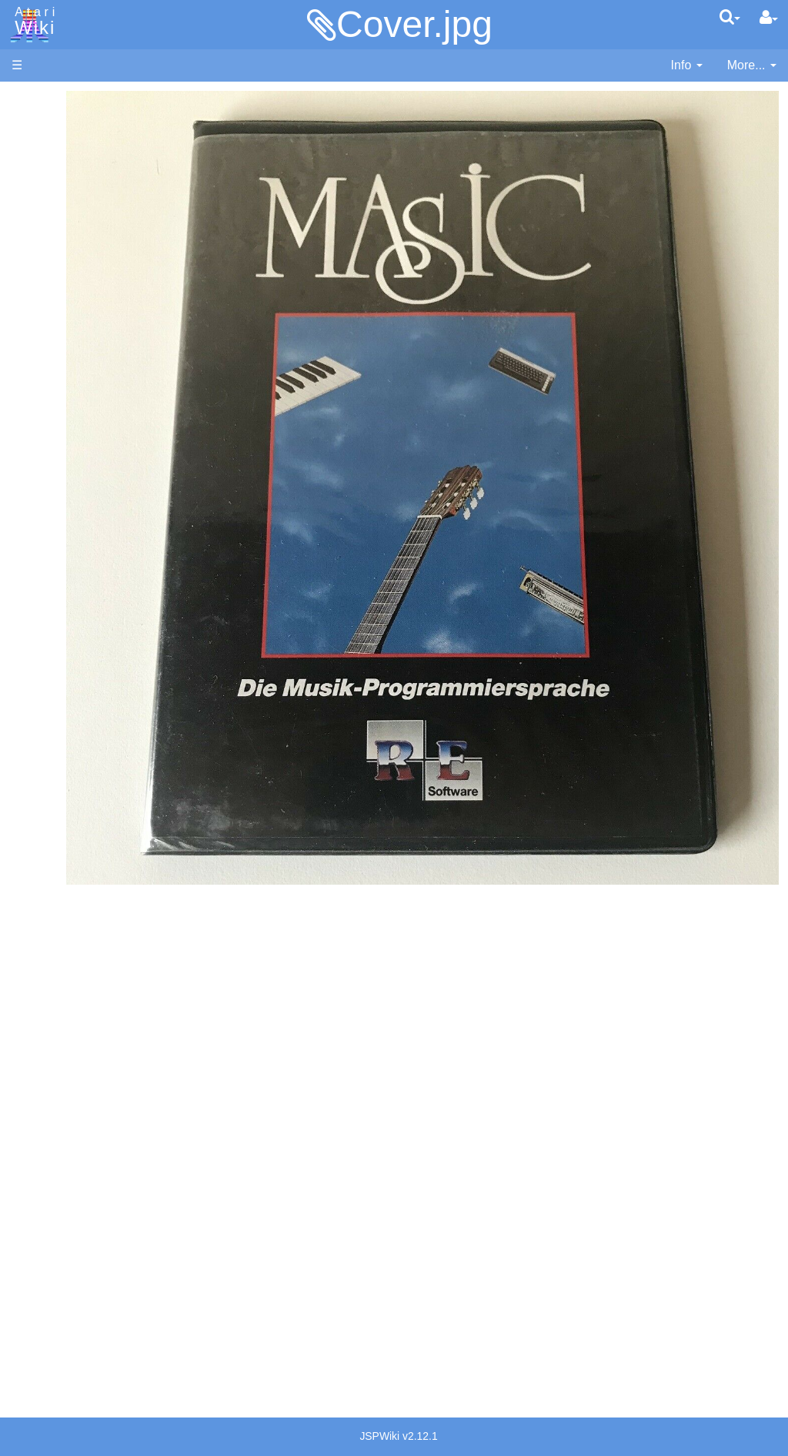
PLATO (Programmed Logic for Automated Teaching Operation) (70, 951)
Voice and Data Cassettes (82, 820)
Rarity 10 (36, 1275)
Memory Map (47, 202)
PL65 (56, 587)
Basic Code (73, 754)
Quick (58, 605)
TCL (53, 623)
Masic (58, 535)
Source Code (78, 719)
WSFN (60, 641)
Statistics (36, 1293)
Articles (32, 98)
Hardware (38, 125)
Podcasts (37, 994)
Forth (56, 447)
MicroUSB (39, 255)
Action (59, 376)
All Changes (45, 281)
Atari (32, 21)
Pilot (54, 570)
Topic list (35, 229)
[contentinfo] (686, 65)
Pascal (60, 553)
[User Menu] (769, 17)
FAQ (24, 307)
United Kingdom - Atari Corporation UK (90, 1214)
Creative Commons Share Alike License (76, 1363)
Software (36, 151)
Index (27, 333)
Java (55, 482)
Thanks (32, 1257)
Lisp (53, 500)
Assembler (71, 394)
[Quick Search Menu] (730, 17)
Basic (57, 412)
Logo (56, 517)
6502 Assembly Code (100, 737)
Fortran (62, 465)
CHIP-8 (62, 658)
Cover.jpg (414, 24)
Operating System (91, 701)
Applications (45, 177)
